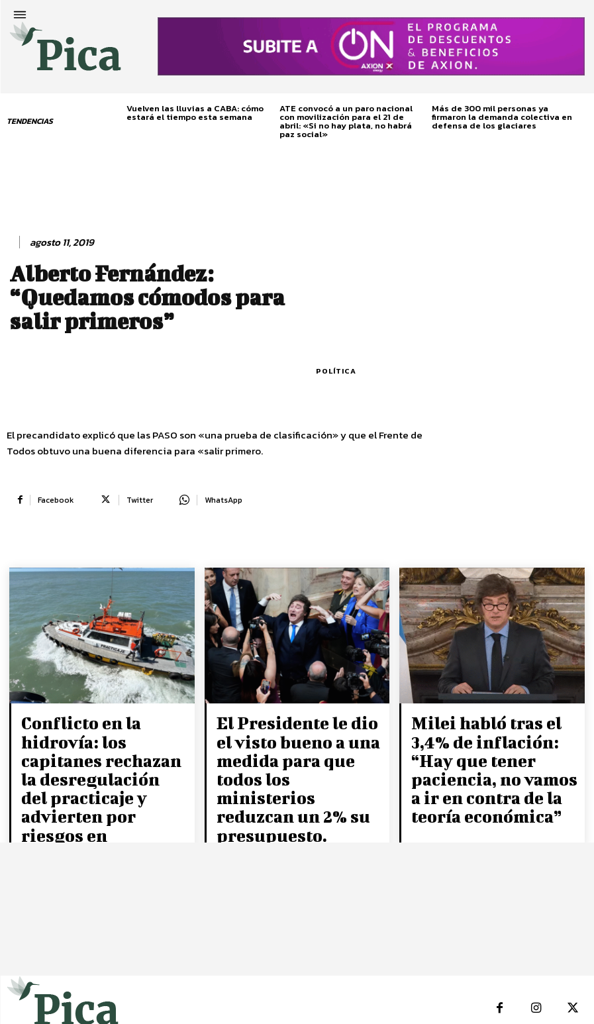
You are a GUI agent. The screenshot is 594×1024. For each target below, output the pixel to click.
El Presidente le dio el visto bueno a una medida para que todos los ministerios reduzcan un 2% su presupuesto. (291, 757)
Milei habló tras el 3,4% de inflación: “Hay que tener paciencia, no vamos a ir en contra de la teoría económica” (489, 749)
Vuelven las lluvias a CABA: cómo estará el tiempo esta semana (195, 112)
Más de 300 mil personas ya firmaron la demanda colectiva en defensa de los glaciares (502, 117)
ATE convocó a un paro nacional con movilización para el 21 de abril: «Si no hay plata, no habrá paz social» (346, 121)
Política (336, 371)
